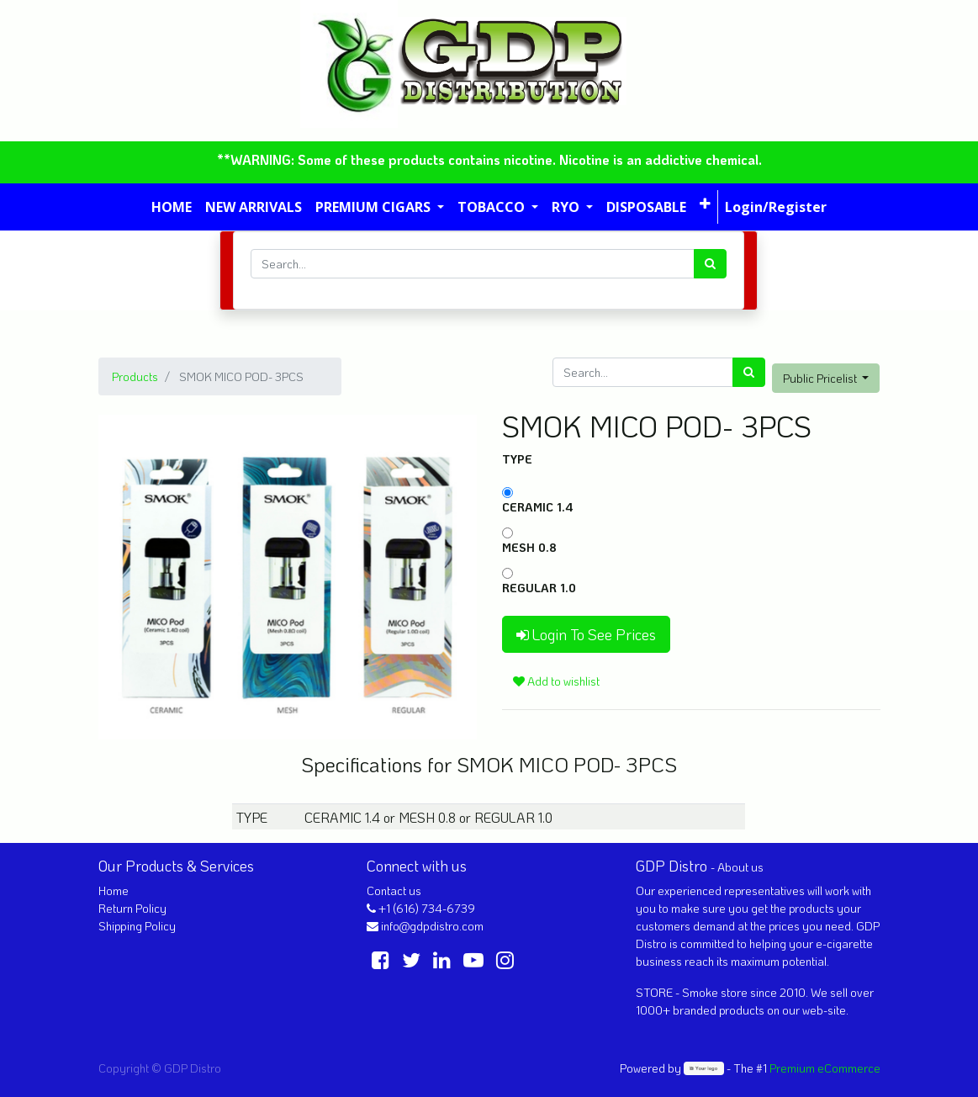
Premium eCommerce (824, 1068)
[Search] (710, 263)
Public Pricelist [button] (821, 378)
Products (135, 376)
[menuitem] (171, 207)
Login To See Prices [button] (586, 634)
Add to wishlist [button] (556, 681)
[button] (705, 203)
